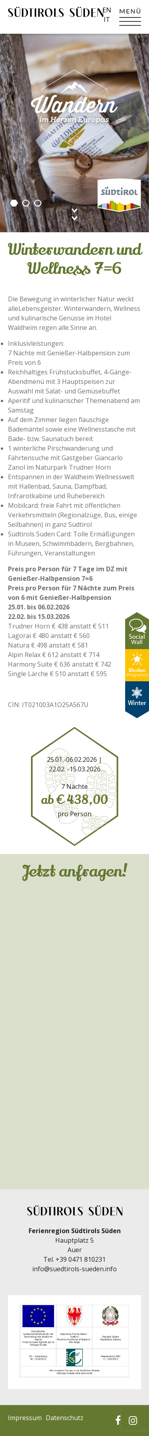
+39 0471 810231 (81, 1259)
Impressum (25, 1417)
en (107, 10)
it (107, 19)
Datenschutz (64, 1417)
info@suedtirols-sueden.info (74, 1268)
